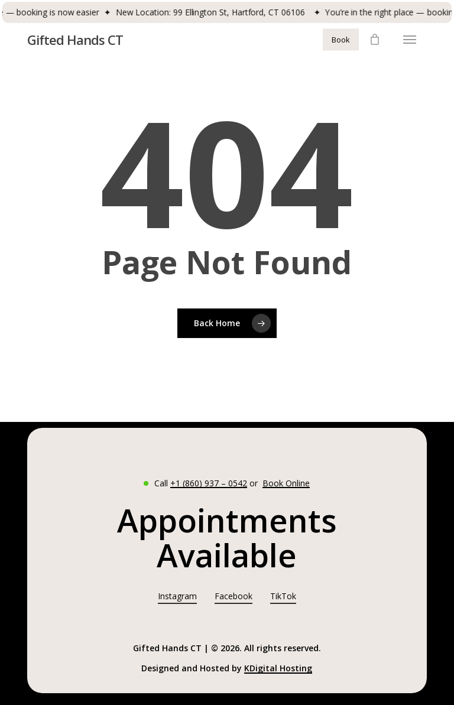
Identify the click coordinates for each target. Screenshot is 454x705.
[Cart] (375, 39)
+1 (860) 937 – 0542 (208, 483)
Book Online (286, 483)
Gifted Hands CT (75, 39)
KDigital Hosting (278, 668)
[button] (410, 40)
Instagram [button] (177, 596)
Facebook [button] (233, 596)
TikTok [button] (283, 596)
